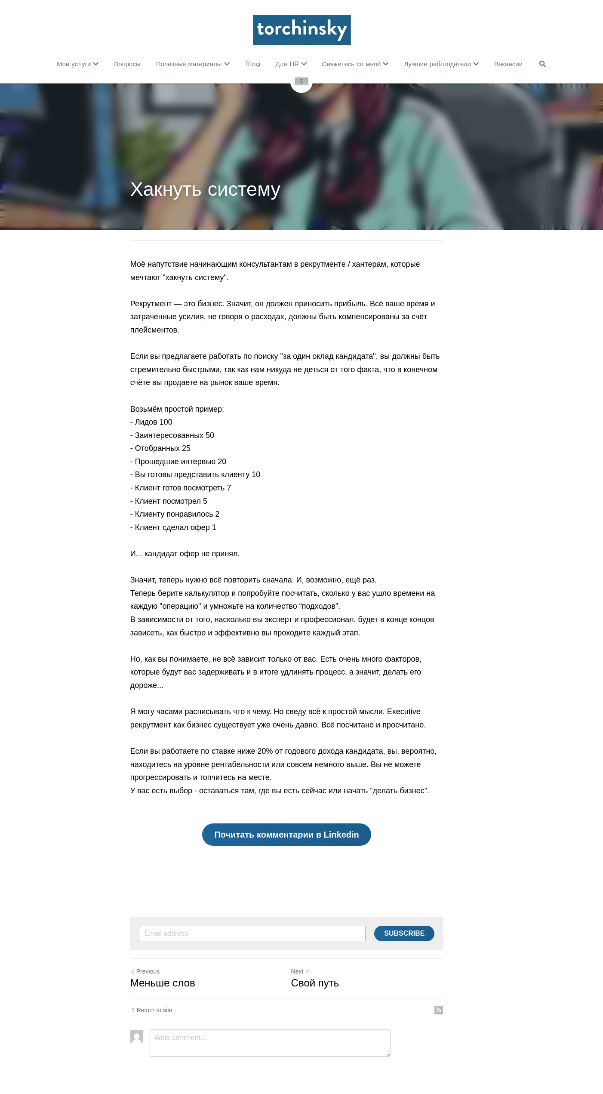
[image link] (301, 30)
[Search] (542, 64)
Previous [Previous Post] (145, 958)
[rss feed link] (468, 996)
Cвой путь (330, 969)
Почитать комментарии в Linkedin (301, 821)
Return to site (151, 996)
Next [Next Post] (315, 958)
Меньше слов (162, 969)
